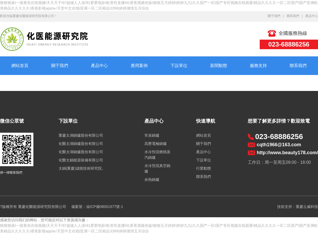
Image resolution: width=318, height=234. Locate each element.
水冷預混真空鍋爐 (157, 168)
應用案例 (139, 65)
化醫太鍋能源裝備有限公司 (81, 160)
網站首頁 (19, 65)
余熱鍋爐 (151, 179)
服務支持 (258, 65)
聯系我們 (292, 16)
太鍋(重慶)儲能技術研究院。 (82, 168)
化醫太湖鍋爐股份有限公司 (81, 143)
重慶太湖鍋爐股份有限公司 (81, 135)
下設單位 (178, 65)
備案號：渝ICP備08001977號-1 (97, 206)
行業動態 (203, 168)
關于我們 (274, 16)
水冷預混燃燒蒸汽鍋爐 (157, 155)
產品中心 (311, 16)
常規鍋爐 (151, 135)
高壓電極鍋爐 (155, 143)
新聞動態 (218, 65)
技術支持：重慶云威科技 (297, 206)
